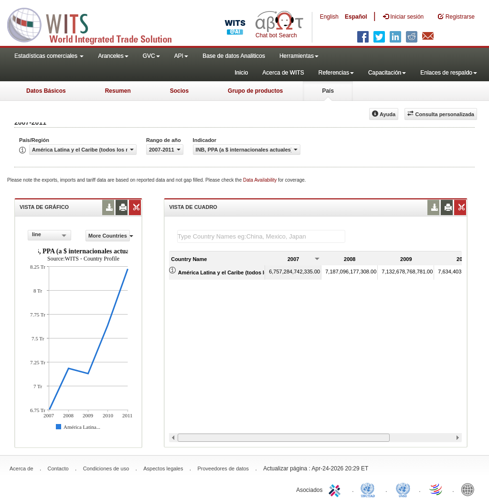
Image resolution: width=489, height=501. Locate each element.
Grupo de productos (255, 90)
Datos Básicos (46, 90)
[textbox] (261, 236)
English (329, 16)
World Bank (469, 489)
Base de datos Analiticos (233, 56)
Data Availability (260, 180)
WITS (95, 24)
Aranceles (113, 56)
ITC (336, 489)
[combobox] (49, 235)
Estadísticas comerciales (49, 56)
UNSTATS (403, 489)
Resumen (118, 90)
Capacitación (387, 72)
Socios (179, 90)
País (328, 90)
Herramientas (299, 56)
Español (356, 16)
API (181, 56)
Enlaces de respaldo (448, 72)
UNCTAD (369, 489)
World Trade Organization (436, 489)
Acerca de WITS (283, 72)
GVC (151, 56)
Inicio (241, 72)
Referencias (336, 72)
